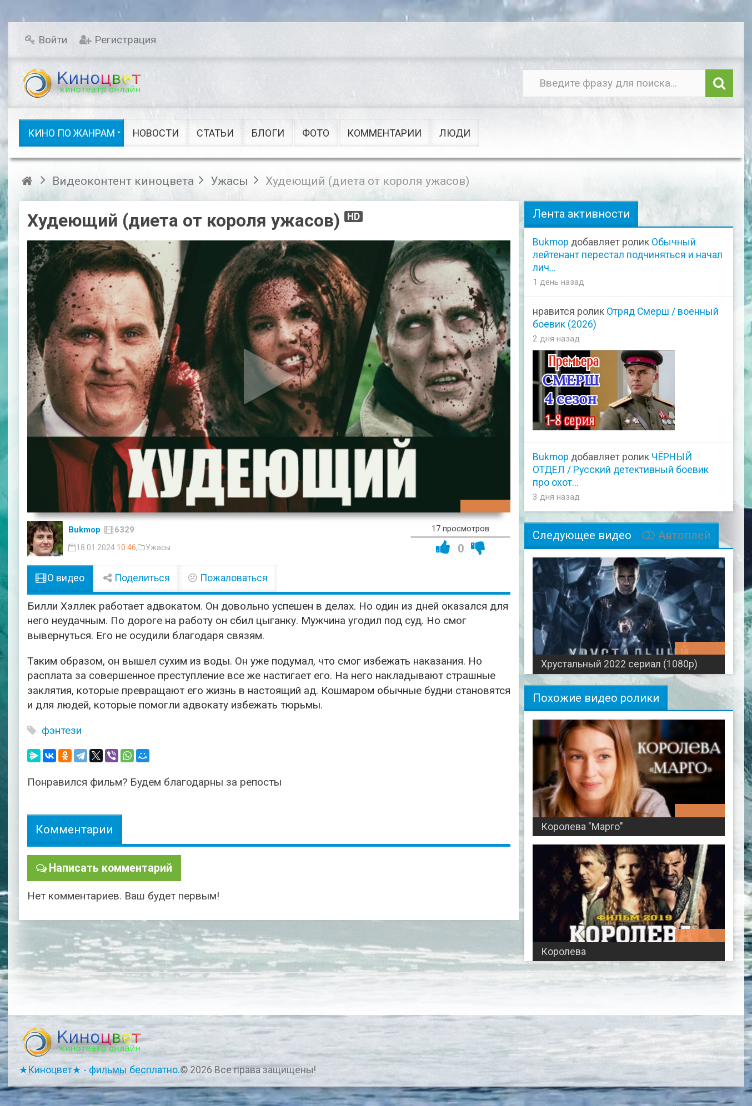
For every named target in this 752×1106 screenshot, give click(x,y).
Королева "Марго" (582, 826)
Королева (563, 951)
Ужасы (158, 547)
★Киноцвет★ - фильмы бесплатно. (99, 1069)
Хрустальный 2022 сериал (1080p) (619, 664)
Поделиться (136, 578)
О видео (60, 578)
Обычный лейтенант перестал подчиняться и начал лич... (628, 255)
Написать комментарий (108, 867)
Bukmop (84, 530)
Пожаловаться (228, 578)
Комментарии (74, 829)
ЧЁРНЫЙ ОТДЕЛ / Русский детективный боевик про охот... (621, 469)
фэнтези (62, 730)
